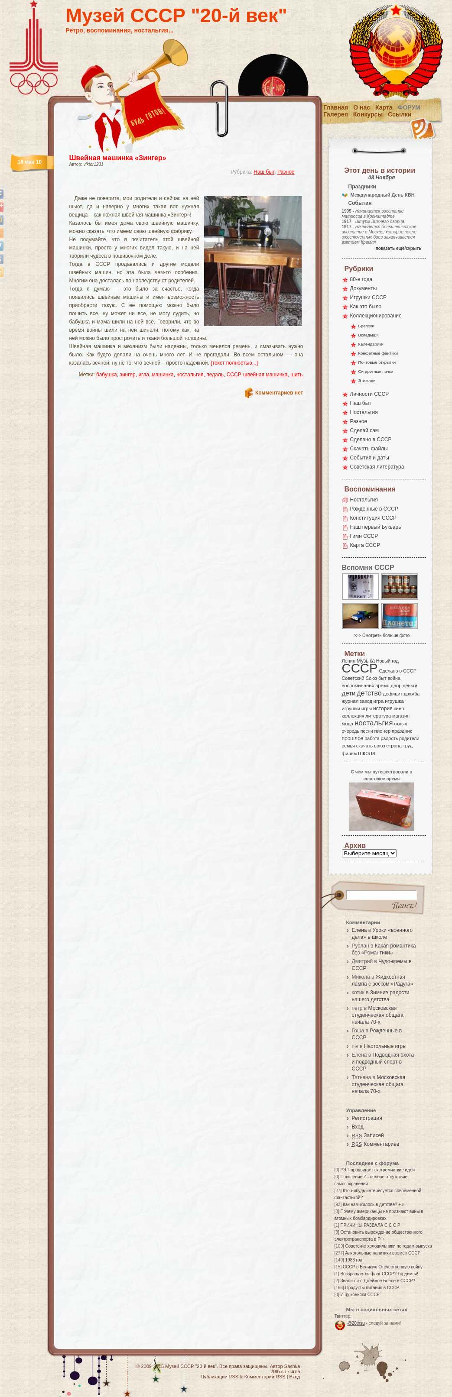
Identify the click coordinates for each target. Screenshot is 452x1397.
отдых (400, 723)
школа (367, 753)
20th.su (278, 1371)
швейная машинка (265, 375)
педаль (215, 375)
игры (366, 708)
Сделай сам (364, 430)
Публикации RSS (219, 1376)
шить (296, 375)
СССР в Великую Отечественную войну (383, 1266)
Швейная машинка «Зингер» (117, 158)
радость (389, 738)
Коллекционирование (376, 316)
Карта (384, 107)
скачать (364, 745)
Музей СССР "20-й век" (176, 15)
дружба (411, 693)
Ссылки (399, 114)
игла (143, 375)
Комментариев (376, 1144)
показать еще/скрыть (399, 248)
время (382, 685)
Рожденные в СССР (374, 509)
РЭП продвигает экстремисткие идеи (377, 1169)
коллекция (353, 715)
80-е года (361, 279)
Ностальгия (364, 412)
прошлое (353, 738)
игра (379, 701)
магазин (401, 715)
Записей (368, 1135)
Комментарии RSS (265, 1376)
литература (378, 715)
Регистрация (367, 1118)
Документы (363, 288)
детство (369, 693)
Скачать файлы (369, 449)
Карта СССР (365, 545)
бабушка (106, 375)
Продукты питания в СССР (372, 1287)
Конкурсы (368, 114)
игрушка (394, 701)
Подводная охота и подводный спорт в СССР (383, 1062)
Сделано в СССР (371, 440)
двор (395, 685)
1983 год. (354, 1260)
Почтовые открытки (377, 362)
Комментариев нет (279, 393)
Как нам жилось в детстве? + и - (375, 1204)
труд (408, 745)
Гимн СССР (364, 536)
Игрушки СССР (368, 297)
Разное (286, 172)
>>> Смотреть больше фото (382, 635)
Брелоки (366, 325)
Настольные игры (385, 1046)
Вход (358, 1127)
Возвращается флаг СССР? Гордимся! (379, 1273)
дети (349, 693)
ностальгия (189, 375)
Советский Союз (359, 678)
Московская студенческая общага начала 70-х (377, 1015)
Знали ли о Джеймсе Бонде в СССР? (377, 1280)
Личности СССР (369, 394)
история (383, 708)
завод (366, 701)
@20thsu (356, 1323)
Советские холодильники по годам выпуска (388, 1246)
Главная (335, 107)
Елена (359, 930)
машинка (163, 375)
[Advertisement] (176, 188)
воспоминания (358, 685)
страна (394, 745)
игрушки (351, 708)
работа (371, 738)
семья (348, 745)
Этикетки (367, 380)
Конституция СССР (373, 518)
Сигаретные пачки (375, 371)
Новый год (387, 660)
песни (367, 731)
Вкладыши (368, 335)
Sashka (292, 1366)
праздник (402, 731)
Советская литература (377, 467)
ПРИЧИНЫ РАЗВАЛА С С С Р (370, 1225)
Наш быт (264, 172)
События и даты (369, 458)
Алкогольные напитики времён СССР (383, 1253)
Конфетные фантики (378, 353)
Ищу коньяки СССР (360, 1294)
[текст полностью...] (234, 363)
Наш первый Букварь (375, 527)
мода (348, 723)
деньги (410, 685)
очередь (351, 731)
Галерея (335, 114)
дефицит (393, 693)
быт (382, 678)
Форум (409, 107)
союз (379, 745)
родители (409, 738)
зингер (127, 375)
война (393, 678)
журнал (350, 701)
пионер (382, 731)
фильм (349, 753)
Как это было (366, 307)
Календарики (371, 344)
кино (398, 708)
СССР (234, 375)
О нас (361, 107)
